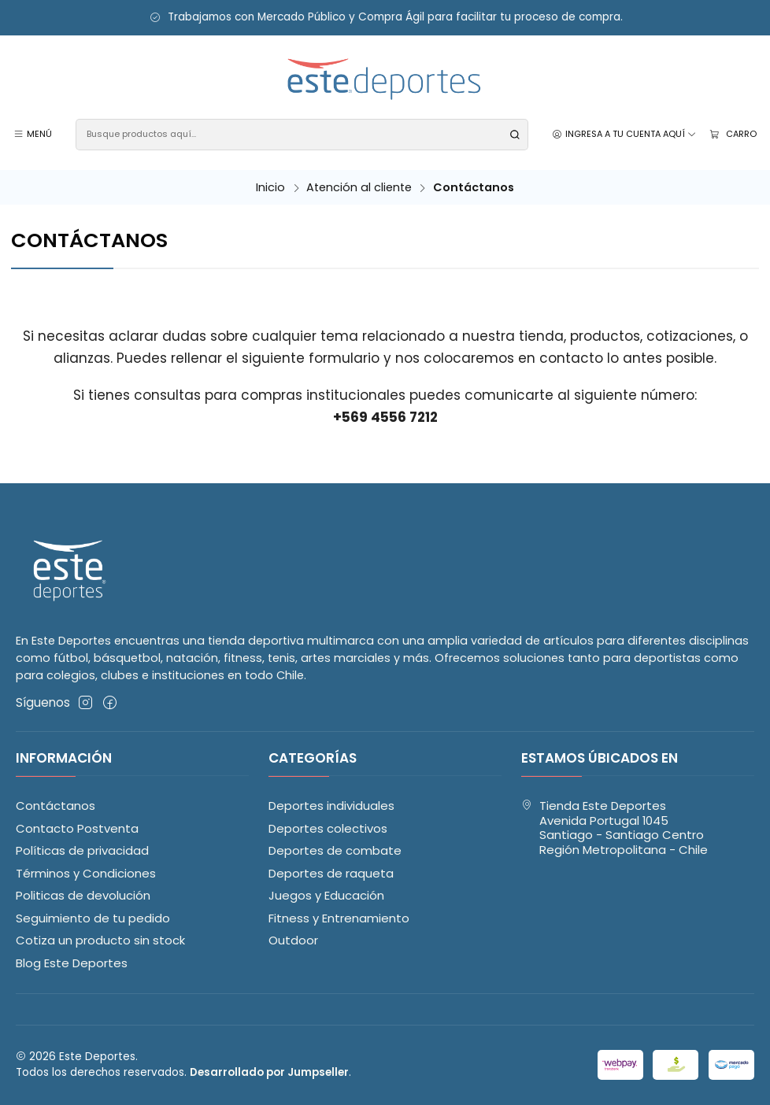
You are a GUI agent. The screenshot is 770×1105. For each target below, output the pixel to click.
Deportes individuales (331, 805)
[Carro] (732, 134)
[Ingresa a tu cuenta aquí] (625, 134)
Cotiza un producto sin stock (100, 940)
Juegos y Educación (326, 895)
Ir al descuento (57, 17)
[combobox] (302, 134)
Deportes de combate (335, 850)
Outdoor (293, 940)
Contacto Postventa (77, 828)
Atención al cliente (359, 187)
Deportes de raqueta (331, 873)
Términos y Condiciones (86, 873)
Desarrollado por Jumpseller (269, 1072)
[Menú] (33, 134)
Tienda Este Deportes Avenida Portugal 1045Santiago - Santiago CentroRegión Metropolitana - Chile (614, 827)
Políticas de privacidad (82, 850)
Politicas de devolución (83, 895)
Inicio (270, 187)
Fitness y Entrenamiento (338, 918)
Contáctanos (55, 805)
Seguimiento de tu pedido (93, 918)
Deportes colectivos (327, 828)
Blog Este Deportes (72, 963)
